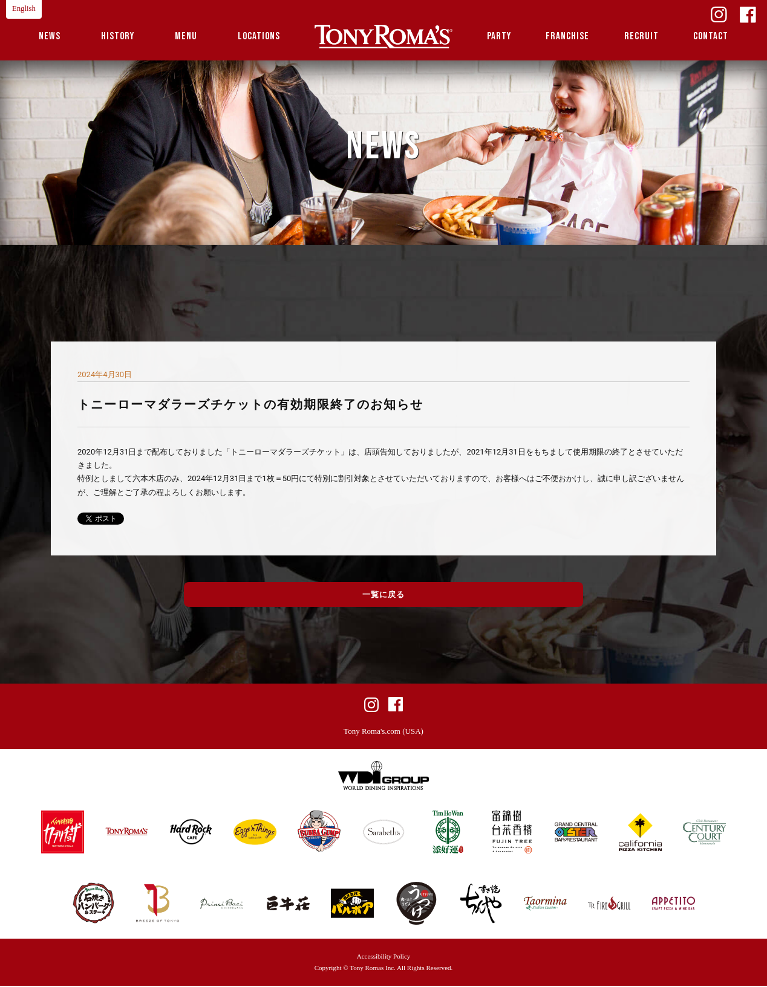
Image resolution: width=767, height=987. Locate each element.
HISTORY (117, 36)
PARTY (499, 36)
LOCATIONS (259, 36)
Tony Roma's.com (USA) (383, 732)
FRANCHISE (567, 36)
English (24, 8)
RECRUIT (641, 36)
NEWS (49, 36)
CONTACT (710, 36)
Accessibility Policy (384, 957)
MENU (186, 36)
